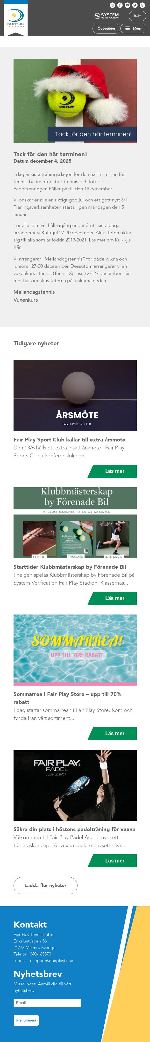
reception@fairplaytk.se (51, 961)
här (17, 247)
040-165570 (40, 954)
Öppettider (106, 28)
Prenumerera (26, 1020)
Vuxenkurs (26, 300)
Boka (137, 16)
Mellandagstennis (34, 292)
